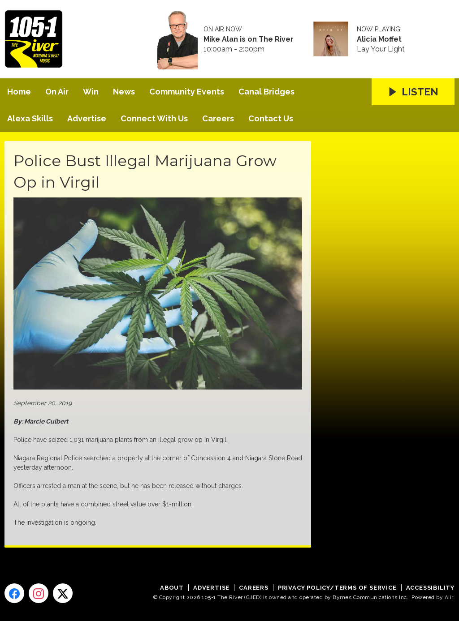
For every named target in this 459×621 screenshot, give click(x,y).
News (124, 91)
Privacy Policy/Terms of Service (337, 587)
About (172, 587)
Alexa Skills (30, 118)
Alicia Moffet (379, 39)
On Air (57, 91)
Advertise (86, 118)
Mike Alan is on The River (249, 39)
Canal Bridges (266, 91)
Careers (218, 118)
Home (19, 91)
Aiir (449, 597)
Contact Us (270, 118)
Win (91, 91)
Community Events (186, 91)
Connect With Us (154, 118)
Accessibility (430, 587)
